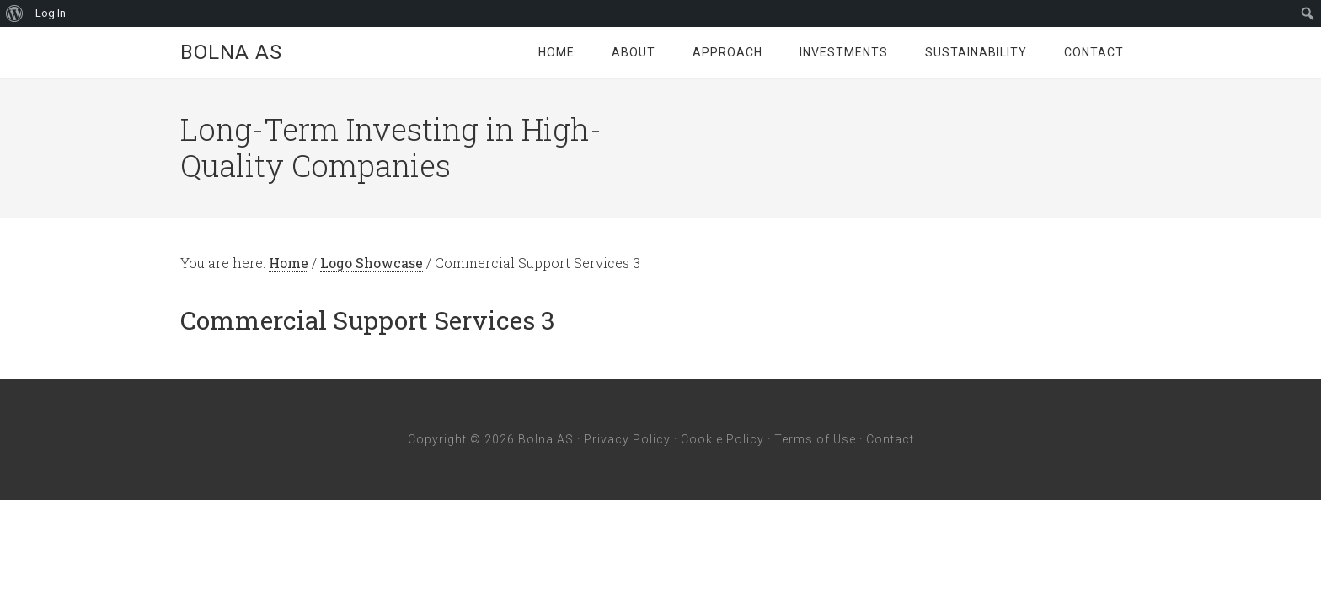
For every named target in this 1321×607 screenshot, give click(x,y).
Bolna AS (231, 52)
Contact (890, 439)
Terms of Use (815, 439)
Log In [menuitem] (50, 13)
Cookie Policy (722, 439)
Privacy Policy (627, 439)
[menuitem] (14, 13)
